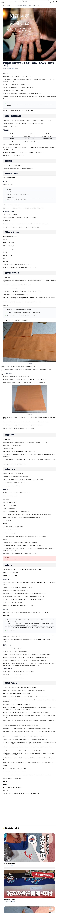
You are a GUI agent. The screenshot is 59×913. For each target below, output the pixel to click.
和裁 (10, 68)
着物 (13, 68)
